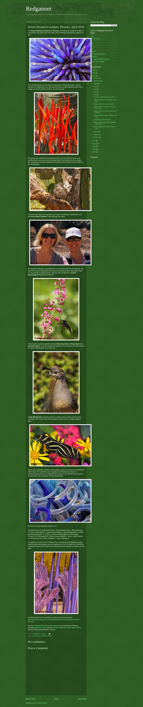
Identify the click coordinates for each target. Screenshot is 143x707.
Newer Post (30, 699)
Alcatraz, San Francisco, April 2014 (103, 104)
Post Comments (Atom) (40, 703)
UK (91, 41)
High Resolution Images (97, 61)
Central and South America (98, 54)
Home (56, 699)
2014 (94, 76)
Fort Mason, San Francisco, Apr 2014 (104, 97)
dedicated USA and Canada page (46, 625)
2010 (94, 149)
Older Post (82, 699)
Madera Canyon (40, 627)
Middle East (93, 56)
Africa (92, 46)
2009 (94, 152)
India (91, 44)
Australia (92, 51)
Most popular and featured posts (99, 59)
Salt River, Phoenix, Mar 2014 (102, 119)
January (96, 137)
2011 (94, 146)
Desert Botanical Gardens (39, 636)
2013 (94, 141)
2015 (94, 73)
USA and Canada (95, 38)
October (96, 78)
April (95, 94)
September (97, 81)
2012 (94, 143)
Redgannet (38, 8)
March (96, 131)
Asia (91, 49)
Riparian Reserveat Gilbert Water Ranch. (67, 627)
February (96, 134)
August (96, 83)
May (95, 92)
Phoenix (50, 636)
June (95, 89)
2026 (94, 70)
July (95, 86)
